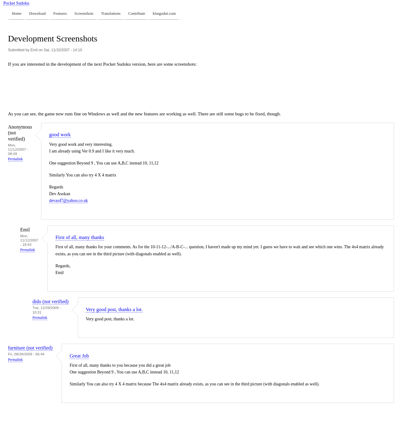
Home (16, 13)
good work (59, 134)
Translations (111, 13)
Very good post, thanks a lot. (114, 309)
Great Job (79, 356)
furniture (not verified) (30, 347)
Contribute (136, 13)
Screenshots (83, 13)
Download (37, 13)
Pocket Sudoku (16, 3)
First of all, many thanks (79, 237)
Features (60, 13)
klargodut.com (164, 13)
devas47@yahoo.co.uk (68, 200)
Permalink (15, 159)
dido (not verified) (50, 301)
